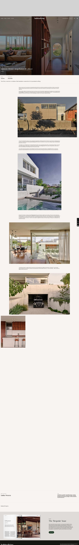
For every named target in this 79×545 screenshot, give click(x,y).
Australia (63, 494)
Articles (5, 18)
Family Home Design (69, 495)
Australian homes (69, 494)
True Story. (3, 78)
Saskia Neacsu (6, 66)
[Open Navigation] (77, 18)
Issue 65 (71, 18)
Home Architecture (73, 496)
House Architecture (60, 497)
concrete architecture (61, 495)
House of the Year (65, 18)
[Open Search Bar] (75, 18)
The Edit (12, 18)
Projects (2, 18)
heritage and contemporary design (63, 496)
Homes (2, 66)
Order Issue (51, 532)
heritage (21, 92)
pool (49, 148)
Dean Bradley (10, 78)
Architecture (59, 494)
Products (8, 18)
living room (43, 145)
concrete (74, 494)
